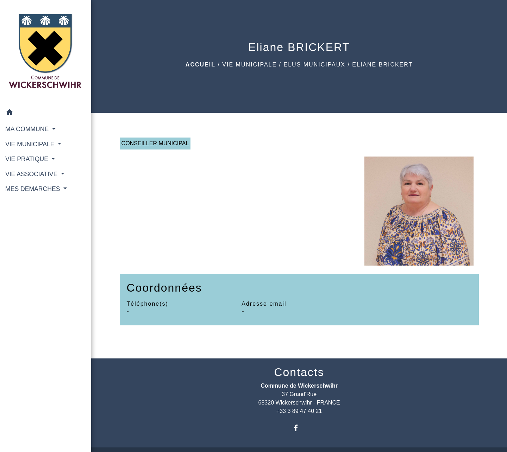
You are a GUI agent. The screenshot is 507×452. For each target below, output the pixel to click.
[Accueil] (45, 52)
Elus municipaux (315, 65)
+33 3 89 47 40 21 (299, 411)
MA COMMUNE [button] (27, 129)
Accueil (200, 65)
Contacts (299, 372)
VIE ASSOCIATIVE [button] (32, 174)
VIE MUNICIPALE (249, 65)
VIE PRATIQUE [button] (27, 159)
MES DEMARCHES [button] (33, 188)
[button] (45, 113)
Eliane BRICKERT (382, 65)
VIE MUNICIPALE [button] (30, 144)
